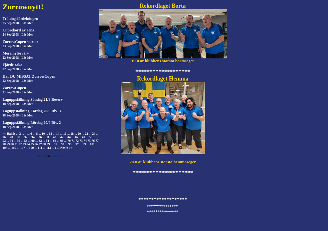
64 (47, 140)
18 (72, 133)
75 (89, 140)
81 (16, 144)
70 (69, 140)
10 (43, 133)
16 (64, 133)
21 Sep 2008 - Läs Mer (18, 92)
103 (5, 148)
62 (40, 140)
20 (79, 133)
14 (57, 133)
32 (26, 137)
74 (85, 140)
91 (55, 144)
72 (77, 140)
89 (48, 144)
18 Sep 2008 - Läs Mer (18, 104)
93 (62, 144)
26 (4, 137)
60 (33, 140)
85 (32, 144)
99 (84, 144)
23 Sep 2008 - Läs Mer (18, 46)
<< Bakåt (9, 133)
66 (54, 140)
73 (81, 140)
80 (12, 144)
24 (93, 133)
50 (90, 137)
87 (40, 144)
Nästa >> (66, 148)
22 (86, 133)
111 (40, 148)
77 (97, 140)
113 (48, 148)
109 (31, 148)
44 (69, 137)
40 (54, 137)
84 (28, 144)
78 (4, 144)
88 (44, 144)
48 (83, 137)
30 (18, 137)
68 (61, 140)
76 (93, 140)
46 (76, 137)
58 (26, 140)
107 (22, 148)
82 (20, 144)
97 (77, 144)
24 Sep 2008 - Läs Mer (18, 34)
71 (73, 140)
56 (18, 140)
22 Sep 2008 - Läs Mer (18, 57)
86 (36, 144)
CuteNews (58, 156)
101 (92, 144)
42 (61, 137)
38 (47, 137)
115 (57, 148)
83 (24, 144)
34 (33, 137)
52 (4, 140)
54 (11, 140)
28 (11, 137)
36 (40, 137)
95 (69, 144)
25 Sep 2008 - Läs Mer (18, 23)
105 (14, 148)
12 (50, 133)
